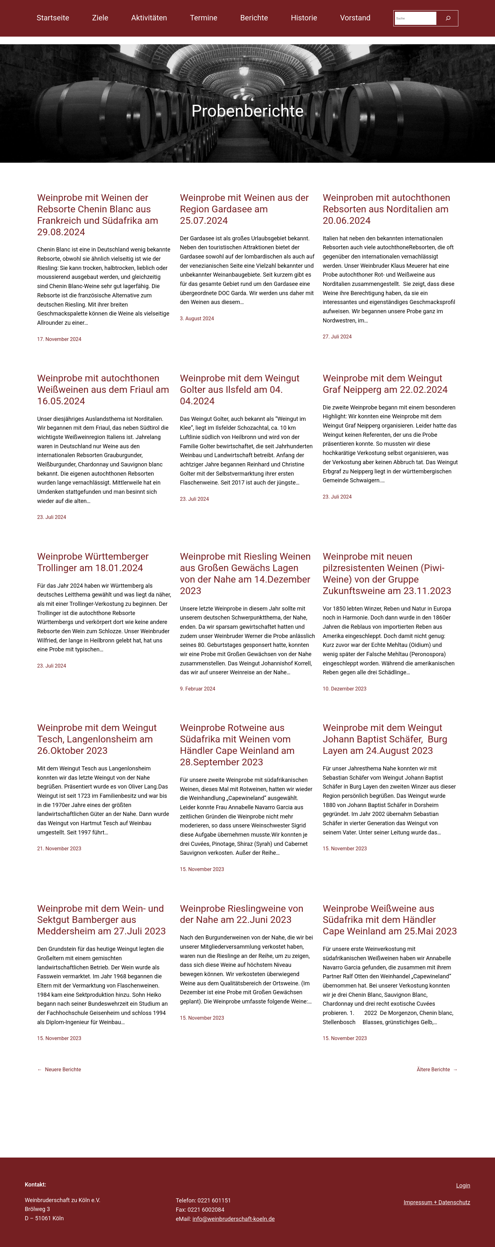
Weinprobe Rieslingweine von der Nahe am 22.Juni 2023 (241, 914)
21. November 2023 (59, 849)
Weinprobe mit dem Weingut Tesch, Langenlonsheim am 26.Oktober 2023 (97, 739)
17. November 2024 (59, 339)
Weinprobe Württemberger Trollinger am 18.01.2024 (93, 562)
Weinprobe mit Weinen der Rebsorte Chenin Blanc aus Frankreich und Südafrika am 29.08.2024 (97, 214)
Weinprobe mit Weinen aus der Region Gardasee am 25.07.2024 (244, 209)
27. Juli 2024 (337, 337)
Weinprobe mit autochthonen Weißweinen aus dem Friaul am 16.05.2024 (103, 389)
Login (463, 1185)
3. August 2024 (197, 318)
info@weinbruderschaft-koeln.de (234, 1218)
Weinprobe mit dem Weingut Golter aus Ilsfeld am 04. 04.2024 (239, 389)
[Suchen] (448, 18)
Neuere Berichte (59, 1069)
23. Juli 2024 (51, 517)
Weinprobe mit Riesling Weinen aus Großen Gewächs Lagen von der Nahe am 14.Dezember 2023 (245, 573)
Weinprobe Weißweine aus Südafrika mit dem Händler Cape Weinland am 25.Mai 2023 (390, 920)
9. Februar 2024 (197, 689)
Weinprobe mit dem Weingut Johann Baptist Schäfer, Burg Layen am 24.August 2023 (385, 739)
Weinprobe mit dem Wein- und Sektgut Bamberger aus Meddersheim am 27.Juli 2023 (101, 920)
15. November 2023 (202, 869)
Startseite (53, 17)
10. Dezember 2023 (345, 689)
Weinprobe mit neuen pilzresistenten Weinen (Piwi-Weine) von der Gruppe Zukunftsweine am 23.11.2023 (387, 573)
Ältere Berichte (437, 1069)
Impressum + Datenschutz (437, 1202)
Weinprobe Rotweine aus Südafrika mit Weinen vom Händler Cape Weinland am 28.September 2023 (237, 745)
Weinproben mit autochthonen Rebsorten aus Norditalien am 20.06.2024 (386, 209)
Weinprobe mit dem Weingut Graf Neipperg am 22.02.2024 (385, 383)
